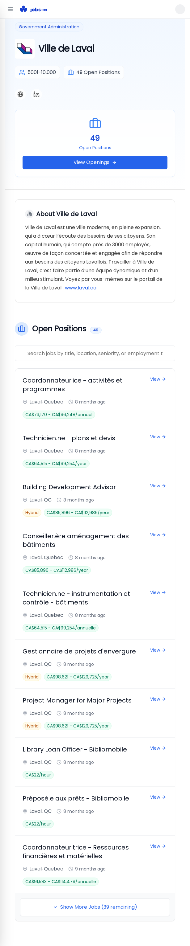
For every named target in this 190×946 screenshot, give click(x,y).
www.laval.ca (80, 287)
